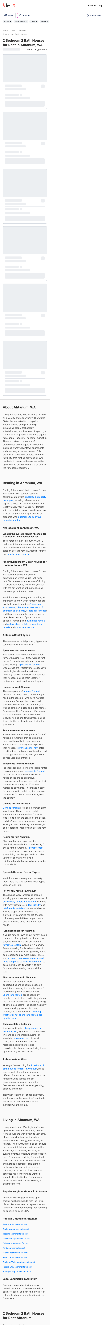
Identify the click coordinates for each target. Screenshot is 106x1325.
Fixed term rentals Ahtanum (15, 1192)
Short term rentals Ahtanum (15, 1183)
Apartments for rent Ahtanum (16, 1084)
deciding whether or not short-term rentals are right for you (22, 673)
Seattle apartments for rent (15, 883)
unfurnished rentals (17, 282)
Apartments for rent (29, 323)
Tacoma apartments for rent (15, 892)
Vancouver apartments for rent (17, 897)
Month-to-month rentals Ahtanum (18, 1187)
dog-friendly (34, 563)
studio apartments (36, 269)
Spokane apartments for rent (16, 888)
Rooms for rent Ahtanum (14, 1103)
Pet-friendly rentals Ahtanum (16, 1156)
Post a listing (95, 5)
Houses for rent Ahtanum (14, 1098)
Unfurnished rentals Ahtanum (16, 1151)
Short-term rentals (12, 653)
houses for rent (31, 350)
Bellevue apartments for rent (16, 902)
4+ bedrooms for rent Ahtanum (17, 1134)
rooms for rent (21, 697)
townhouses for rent (27, 406)
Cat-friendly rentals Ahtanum (16, 1166)
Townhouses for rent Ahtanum (16, 1093)
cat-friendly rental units (15, 567)
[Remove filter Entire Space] (26, 21)
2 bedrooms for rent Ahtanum (16, 1125)
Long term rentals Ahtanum (15, 1178)
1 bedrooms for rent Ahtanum (16, 1120)
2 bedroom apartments (28, 266)
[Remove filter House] (10, 21)
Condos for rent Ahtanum (14, 1089)
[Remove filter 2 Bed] (36, 21)
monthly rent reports (18, 213)
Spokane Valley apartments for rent (19, 921)
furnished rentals (36, 279)
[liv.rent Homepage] (6, 5)
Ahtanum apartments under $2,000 (19, 1214)
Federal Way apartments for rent (17, 925)
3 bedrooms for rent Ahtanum (16, 1129)
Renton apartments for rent (15, 916)
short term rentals (24, 286)
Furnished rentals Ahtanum (15, 1147)
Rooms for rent (35, 506)
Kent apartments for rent (14, 907)
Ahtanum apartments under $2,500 (19, 1219)
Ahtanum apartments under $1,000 (19, 1205)
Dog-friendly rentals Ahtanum (16, 1161)
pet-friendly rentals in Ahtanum (19, 560)
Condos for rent (11, 466)
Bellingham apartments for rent (17, 930)
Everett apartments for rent (15, 911)
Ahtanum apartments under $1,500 (19, 1209)
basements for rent (35, 430)
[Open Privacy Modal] (14, 5)
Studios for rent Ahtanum (14, 1115)
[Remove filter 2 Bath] (47, 21)
